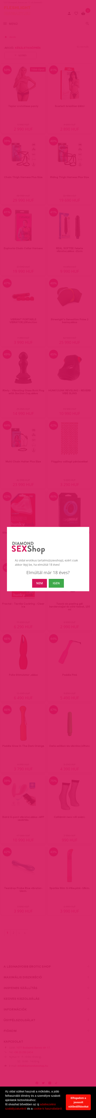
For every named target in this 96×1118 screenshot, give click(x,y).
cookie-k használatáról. (48, 1108)
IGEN (56, 583)
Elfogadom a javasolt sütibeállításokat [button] (78, 1102)
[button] (5, 1113)
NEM (39, 583)
